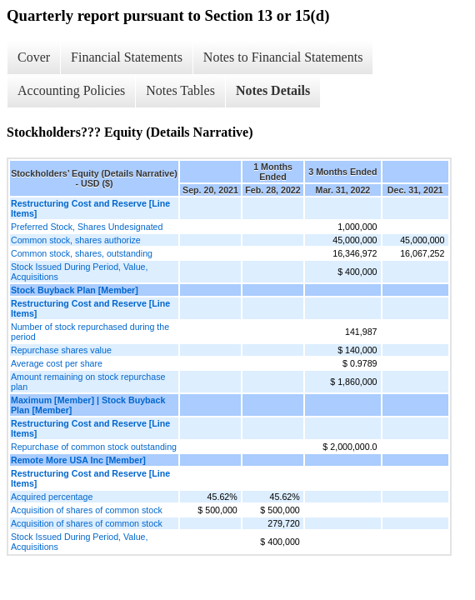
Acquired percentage (51, 497)
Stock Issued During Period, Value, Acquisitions (79, 272)
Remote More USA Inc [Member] (78, 460)
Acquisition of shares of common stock (86, 510)
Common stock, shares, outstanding (81, 253)
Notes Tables (180, 90)
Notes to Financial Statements (283, 57)
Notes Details (273, 90)
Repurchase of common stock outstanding (94, 447)
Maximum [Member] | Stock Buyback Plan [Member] (88, 405)
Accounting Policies (71, 90)
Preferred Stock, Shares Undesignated (86, 227)
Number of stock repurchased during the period (90, 332)
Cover (34, 57)
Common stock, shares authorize (76, 240)
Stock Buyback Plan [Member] (74, 290)
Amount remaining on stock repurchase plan (88, 382)
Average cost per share (56, 363)
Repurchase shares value (61, 350)
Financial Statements (126, 57)
